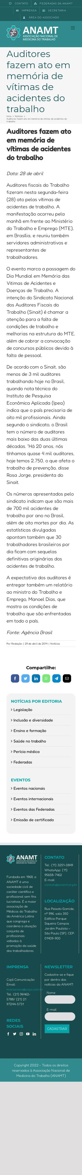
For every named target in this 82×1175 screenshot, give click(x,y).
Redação (16, 643)
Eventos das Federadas (34, 809)
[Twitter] (14, 1034)
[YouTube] (27, 1034)
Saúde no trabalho (30, 741)
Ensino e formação (30, 730)
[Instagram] (21, 1034)
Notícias (55, 643)
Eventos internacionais (33, 798)
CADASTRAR (57, 1029)
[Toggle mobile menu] (73, 28)
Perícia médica (26, 751)
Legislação (23, 709)
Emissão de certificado (34, 819)
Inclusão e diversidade (33, 720)
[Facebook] (8, 1034)
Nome (51, 993)
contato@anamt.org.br (60, 885)
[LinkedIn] (34, 1034)
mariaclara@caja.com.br (25, 989)
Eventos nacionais (29, 788)
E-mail (52, 1009)
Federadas (23, 762)
